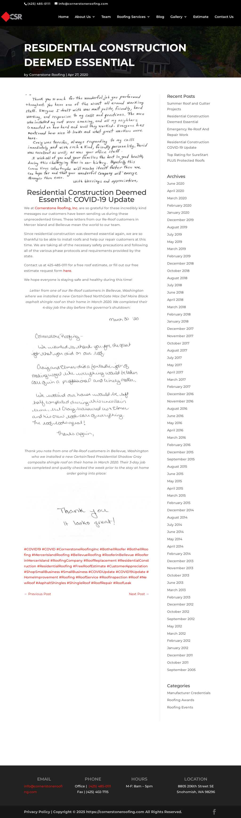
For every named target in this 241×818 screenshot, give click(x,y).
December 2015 (180, 452)
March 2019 (176, 249)
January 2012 (177, 648)
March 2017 (176, 379)
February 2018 (179, 314)
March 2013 (176, 590)
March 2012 (176, 633)
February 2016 (179, 445)
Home (63, 17)
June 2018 (175, 292)
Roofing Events (180, 707)
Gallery (176, 17)
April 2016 (175, 430)
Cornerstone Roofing (47, 75)
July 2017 (174, 358)
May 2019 (174, 242)
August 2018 (177, 278)
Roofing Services (131, 17)
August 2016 (177, 408)
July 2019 (174, 234)
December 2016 (180, 394)
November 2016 (180, 401)
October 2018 (178, 271)
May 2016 (174, 423)
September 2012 (181, 619)
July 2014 (174, 525)
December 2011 (180, 655)
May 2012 (174, 626)
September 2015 (181, 459)
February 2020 (179, 205)
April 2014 (175, 546)
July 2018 (174, 285)
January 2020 (178, 212)
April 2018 (175, 300)
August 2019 (177, 227)
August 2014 (177, 517)
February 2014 (179, 554)
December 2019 (180, 220)
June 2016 (175, 416)
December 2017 (180, 329)
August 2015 (177, 466)
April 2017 (175, 372)
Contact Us (224, 17)
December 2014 (180, 510)
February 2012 (178, 640)
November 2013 (180, 568)
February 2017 (178, 386)
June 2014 (175, 532)
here (67, 271)
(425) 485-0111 (39, 3)
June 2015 (175, 474)
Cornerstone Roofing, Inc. (56, 208)
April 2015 (175, 488)
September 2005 (181, 670)
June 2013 (175, 583)
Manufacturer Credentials (188, 693)
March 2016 (176, 437)
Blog (160, 17)
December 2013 (180, 561)
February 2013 (178, 597)
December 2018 (180, 263)
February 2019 (179, 256)
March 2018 (176, 307)
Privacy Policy (37, 812)
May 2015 (174, 481)
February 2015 (178, 503)
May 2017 (174, 365)
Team (106, 17)
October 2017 (178, 343)
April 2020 (175, 191)
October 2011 (178, 662)
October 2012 (178, 611)
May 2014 (174, 539)
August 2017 (177, 350)
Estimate (201, 17)
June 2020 (175, 183)
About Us (83, 17)
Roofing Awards (180, 700)
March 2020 (177, 198)
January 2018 (178, 321)
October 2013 (178, 575)
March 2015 (176, 495)
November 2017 (180, 336)
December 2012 (180, 604)
